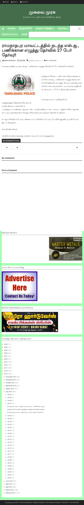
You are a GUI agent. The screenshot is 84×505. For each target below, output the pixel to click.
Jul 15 (9, 442)
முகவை (11, 28)
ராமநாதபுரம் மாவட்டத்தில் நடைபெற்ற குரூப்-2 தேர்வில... (25, 412)
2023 (6, 350)
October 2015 (10, 383)
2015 (6, 374)
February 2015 (10, 493)
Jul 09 (9, 457)
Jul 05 (9, 469)
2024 (6, 347)
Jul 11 (9, 454)
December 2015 (11, 377)
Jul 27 (9, 403)
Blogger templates (39, 502)
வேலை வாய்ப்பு (10, 34)
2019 (6, 362)
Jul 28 (9, 400)
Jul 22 (9, 427)
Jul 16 (9, 439)
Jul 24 (9, 421)
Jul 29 (9, 397)
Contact (24, 2)
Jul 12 (9, 451)
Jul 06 (9, 466)
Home (6, 2)
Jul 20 (9, 433)
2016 (6, 371)
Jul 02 (9, 475)
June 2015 (9, 481)
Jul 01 (9, 478)
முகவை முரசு (42, 12)
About (14, 2)
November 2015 (11, 380)
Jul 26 (9, 415)
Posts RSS (65, 502)
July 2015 (9, 391)
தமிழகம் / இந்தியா (45, 28)
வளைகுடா (63, 28)
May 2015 (9, 484)
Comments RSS (74, 502)
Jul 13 (9, 448)
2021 (6, 356)
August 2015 (10, 389)
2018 (6, 365)
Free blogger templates (53, 502)
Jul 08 (9, 460)
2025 (6, 344)
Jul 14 (9, 445)
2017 (6, 368)
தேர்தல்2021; (25, 28)
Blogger (29, 502)
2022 (6, 353)
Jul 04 (9, 472)
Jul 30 (9, 394)
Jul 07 (9, 463)
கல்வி (24, 34)
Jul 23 (9, 424)
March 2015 (10, 490)
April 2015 (9, 487)
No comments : (51, 60)
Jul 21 (9, 430)
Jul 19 (9, 436)
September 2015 (11, 386)
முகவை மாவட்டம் (36, 60)
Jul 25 (9, 418)
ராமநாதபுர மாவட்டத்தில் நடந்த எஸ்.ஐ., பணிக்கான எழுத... (26, 406)
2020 (6, 359)
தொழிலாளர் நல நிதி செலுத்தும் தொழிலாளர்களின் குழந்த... (26, 409)
